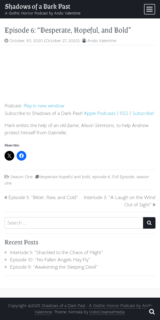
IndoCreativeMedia (107, 312)
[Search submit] (149, 223)
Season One (21, 176)
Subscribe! (143, 113)
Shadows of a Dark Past (37, 6)
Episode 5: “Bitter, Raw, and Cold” (43, 197)
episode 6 (101, 176)
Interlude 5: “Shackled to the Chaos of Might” (56, 253)
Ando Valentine (101, 40)
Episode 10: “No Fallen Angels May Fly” (50, 260)
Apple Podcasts (100, 113)
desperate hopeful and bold (64, 176)
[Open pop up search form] (152, 312)
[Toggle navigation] (149, 9)
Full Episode (123, 176)
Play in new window (44, 106)
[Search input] (74, 223)
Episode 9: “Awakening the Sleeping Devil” (54, 267)
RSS (124, 113)
